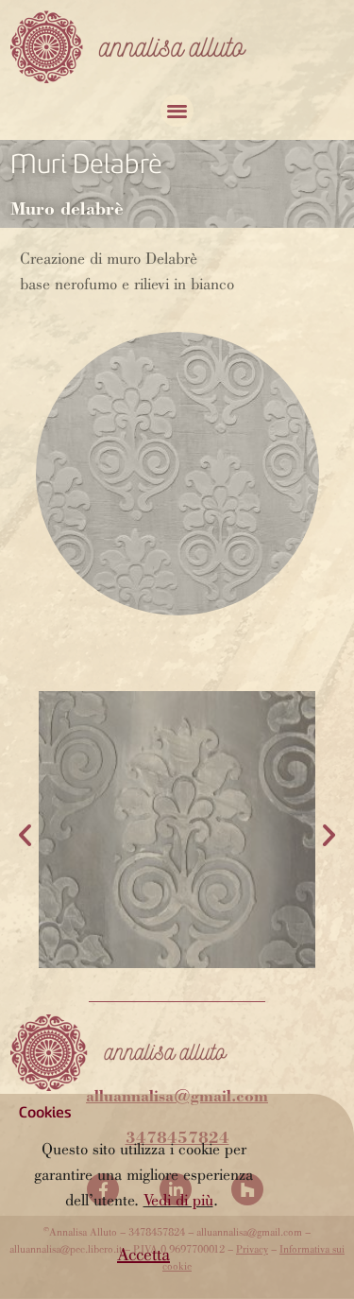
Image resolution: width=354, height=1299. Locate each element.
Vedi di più (178, 1201)
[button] (143, 1256)
